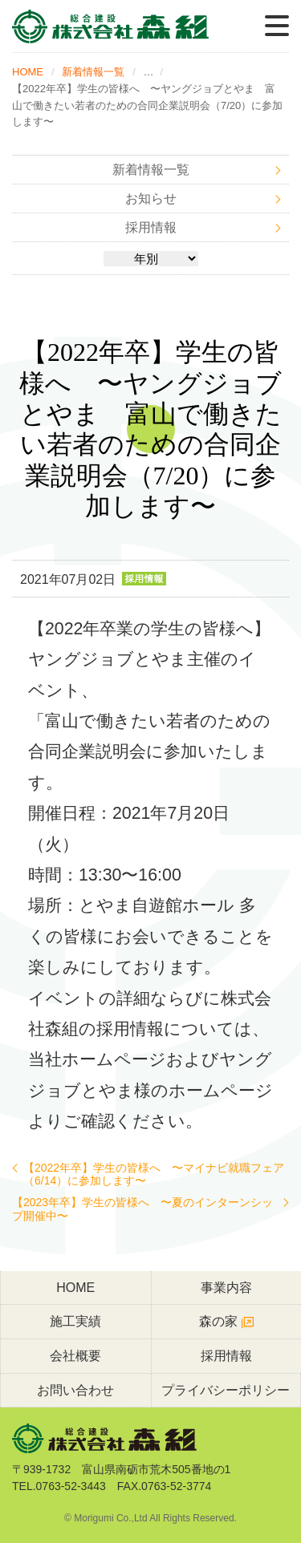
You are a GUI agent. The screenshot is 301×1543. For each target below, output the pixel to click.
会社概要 (75, 1356)
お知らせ (151, 198)
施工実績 (75, 1321)
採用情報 (151, 227)
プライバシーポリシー (225, 1390)
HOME (27, 72)
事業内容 (226, 1287)
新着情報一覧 (93, 72)
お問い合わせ (75, 1390)
